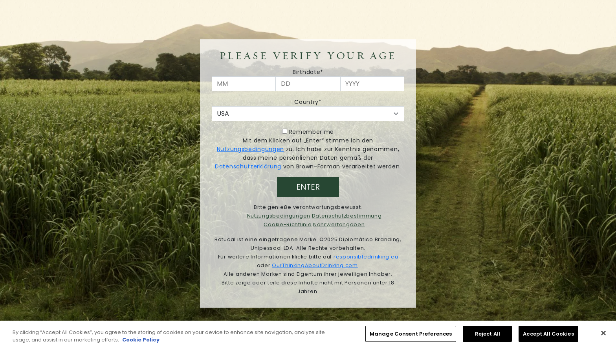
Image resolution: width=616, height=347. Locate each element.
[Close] (603, 334)
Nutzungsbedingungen (250, 149)
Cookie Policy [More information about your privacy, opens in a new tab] (141, 341)
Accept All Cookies (548, 336)
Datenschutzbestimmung (347, 215)
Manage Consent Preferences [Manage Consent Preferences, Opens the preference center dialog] (411, 336)
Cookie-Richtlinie (288, 224)
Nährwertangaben (339, 224)
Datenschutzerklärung (248, 166)
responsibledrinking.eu (366, 256)
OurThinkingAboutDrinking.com (315, 265)
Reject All (487, 336)
